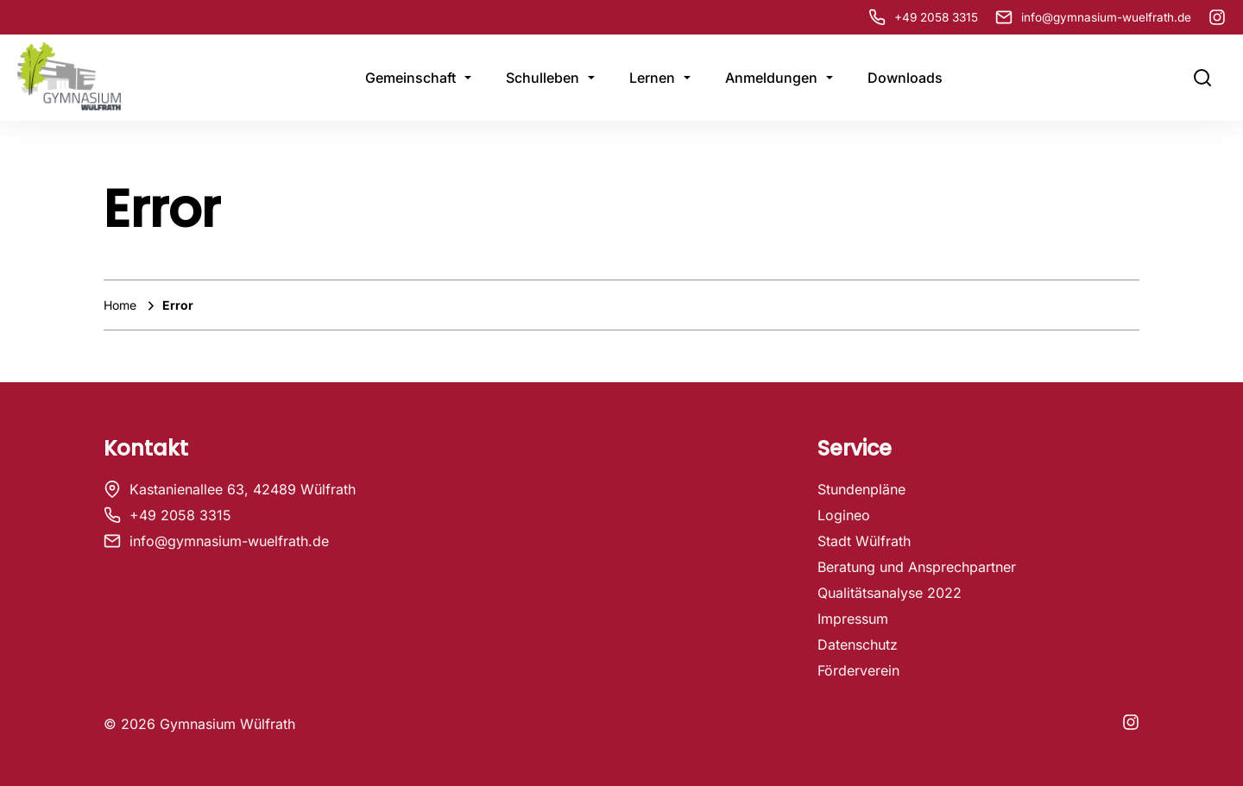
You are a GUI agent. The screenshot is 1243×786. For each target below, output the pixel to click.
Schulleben (542, 77)
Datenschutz (857, 644)
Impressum (852, 618)
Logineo (843, 515)
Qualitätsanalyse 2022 (889, 592)
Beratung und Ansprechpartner (916, 566)
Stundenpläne (861, 489)
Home (122, 305)
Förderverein (858, 670)
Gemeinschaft (410, 77)
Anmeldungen (771, 77)
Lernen (652, 77)
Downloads (905, 77)
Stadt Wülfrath (864, 541)
